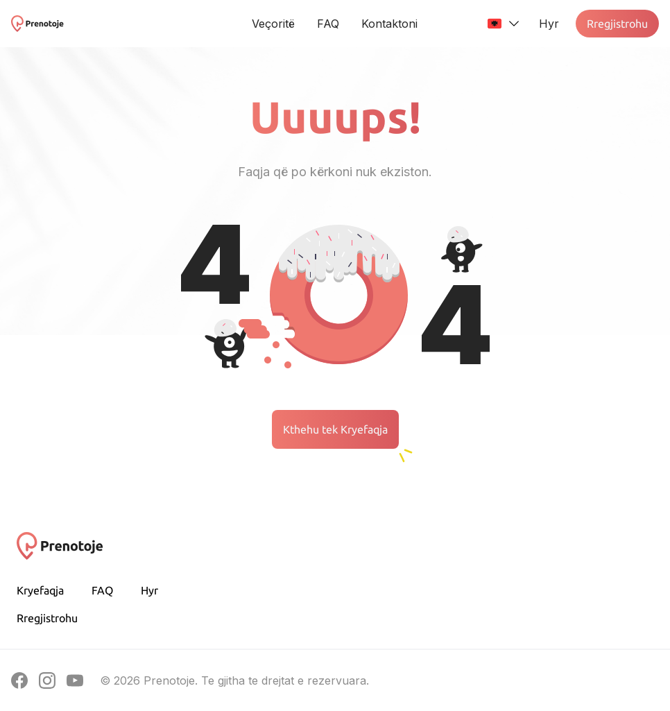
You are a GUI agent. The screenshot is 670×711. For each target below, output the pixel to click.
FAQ (328, 24)
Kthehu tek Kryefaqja (335, 429)
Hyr (149, 590)
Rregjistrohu (617, 23)
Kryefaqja (40, 590)
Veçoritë (273, 24)
